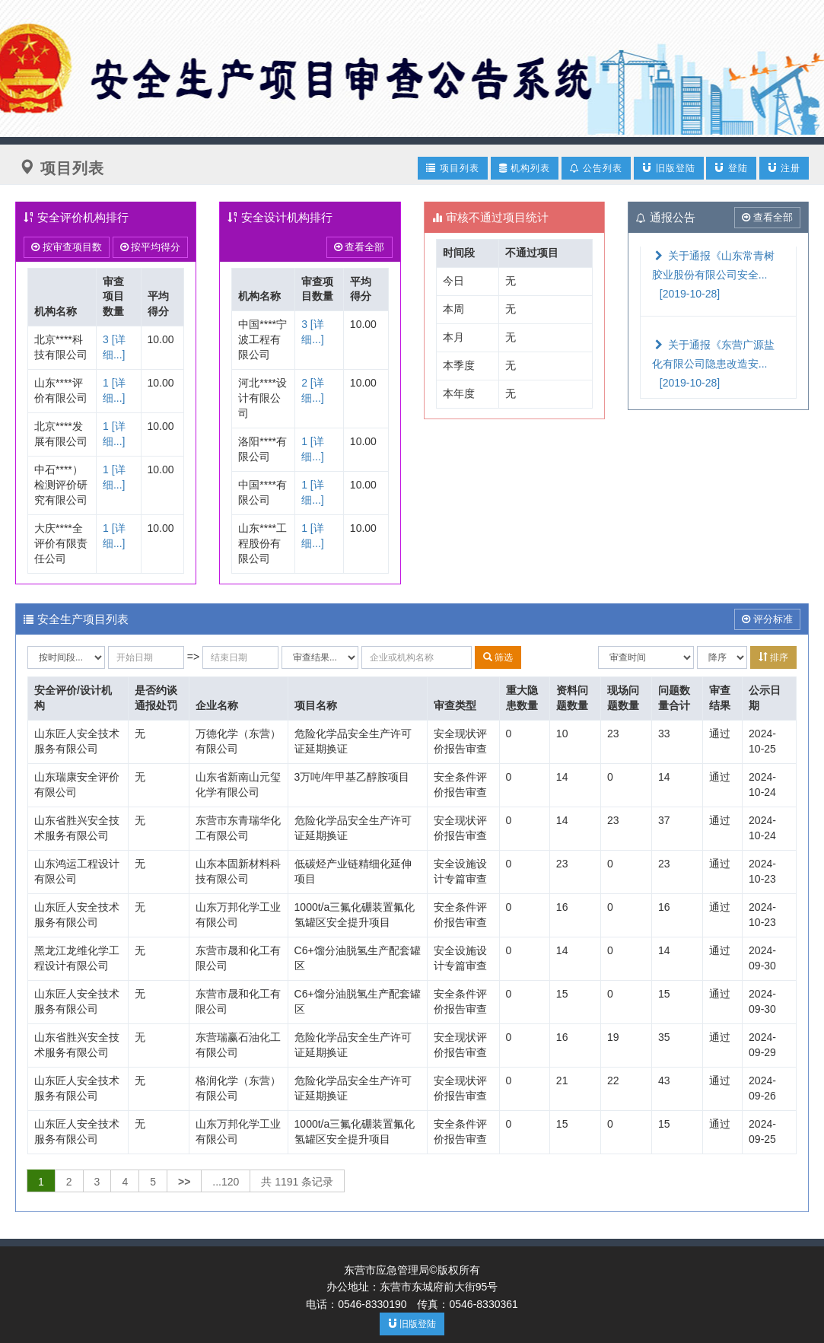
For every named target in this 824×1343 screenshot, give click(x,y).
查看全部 (359, 247)
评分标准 (767, 619)
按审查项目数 (66, 247)
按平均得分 (150, 247)
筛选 (498, 657)
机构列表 (524, 168)
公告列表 (596, 168)
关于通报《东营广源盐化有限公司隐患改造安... (713, 364)
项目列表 (452, 167)
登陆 (730, 167)
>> (184, 1182)
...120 (225, 1182)
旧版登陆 (668, 167)
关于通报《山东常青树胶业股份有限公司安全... (713, 275)
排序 (773, 657)
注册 (784, 167)
